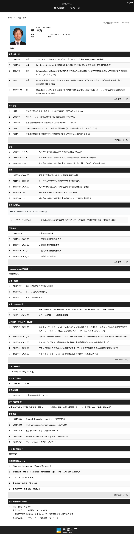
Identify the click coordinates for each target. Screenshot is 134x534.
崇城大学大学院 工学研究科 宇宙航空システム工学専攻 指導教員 (65, 198)
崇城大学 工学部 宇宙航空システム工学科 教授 (58, 192)
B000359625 (14, 274)
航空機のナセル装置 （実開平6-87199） (42, 430)
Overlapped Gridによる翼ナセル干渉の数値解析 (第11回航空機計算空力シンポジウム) (61, 128)
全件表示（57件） (121, 140)
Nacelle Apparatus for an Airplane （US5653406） (47, 436)
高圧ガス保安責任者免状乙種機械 (39, 286)
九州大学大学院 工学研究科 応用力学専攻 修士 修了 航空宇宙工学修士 (67, 157)
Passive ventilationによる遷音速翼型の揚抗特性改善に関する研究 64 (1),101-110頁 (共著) (73, 65)
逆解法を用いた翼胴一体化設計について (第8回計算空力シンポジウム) (54, 111)
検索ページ (12, 17)
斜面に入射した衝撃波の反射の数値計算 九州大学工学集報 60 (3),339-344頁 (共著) (70, 59)
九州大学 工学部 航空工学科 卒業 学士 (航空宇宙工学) (60, 151)
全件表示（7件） (122, 359)
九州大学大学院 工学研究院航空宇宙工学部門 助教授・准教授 (64, 186)
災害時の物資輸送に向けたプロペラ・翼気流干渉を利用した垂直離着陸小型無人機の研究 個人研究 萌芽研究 (83, 336)
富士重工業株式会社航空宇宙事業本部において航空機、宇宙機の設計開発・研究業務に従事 (78, 219)
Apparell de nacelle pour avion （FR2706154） (46, 419)
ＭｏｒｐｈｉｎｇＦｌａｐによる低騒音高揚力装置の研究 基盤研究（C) (68, 353)
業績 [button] (12, 48)
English (130, 2)
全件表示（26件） (121, 494)
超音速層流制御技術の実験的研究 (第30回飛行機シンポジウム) (51, 122)
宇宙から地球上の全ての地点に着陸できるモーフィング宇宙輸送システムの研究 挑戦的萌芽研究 (78, 348)
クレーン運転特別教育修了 (37, 291)
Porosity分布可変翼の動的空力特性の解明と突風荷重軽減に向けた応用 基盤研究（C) (74, 342)
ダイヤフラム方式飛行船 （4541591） (41, 442)
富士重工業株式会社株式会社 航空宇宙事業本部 (58, 175)
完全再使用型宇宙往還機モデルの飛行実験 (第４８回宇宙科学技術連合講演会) (58, 134)
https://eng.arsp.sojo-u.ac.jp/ (21, 371)
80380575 (13, 454)
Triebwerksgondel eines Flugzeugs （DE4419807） (48, 425)
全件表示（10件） (121, 262)
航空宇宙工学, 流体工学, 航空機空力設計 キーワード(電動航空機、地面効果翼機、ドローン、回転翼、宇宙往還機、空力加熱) (60, 407)
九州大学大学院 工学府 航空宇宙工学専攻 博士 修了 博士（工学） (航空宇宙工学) (72, 163)
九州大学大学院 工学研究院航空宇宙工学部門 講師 (59, 181)
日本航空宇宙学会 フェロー (37, 395)
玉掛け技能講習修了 (34, 297)
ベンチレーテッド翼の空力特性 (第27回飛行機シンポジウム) (50, 116)
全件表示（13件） (121, 99)
